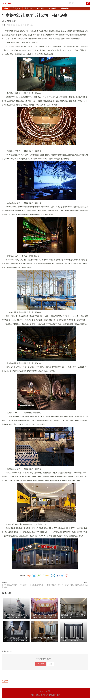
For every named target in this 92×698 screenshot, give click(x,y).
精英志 (38, 695)
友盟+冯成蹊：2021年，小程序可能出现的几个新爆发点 (67, 585)
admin (4, 21)
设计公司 (21, 25)
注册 (50, 664)
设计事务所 (29, 25)
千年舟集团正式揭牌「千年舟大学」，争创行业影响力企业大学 (22, 586)
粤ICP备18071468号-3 (54, 695)
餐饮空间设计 (12, 25)
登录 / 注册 (7, 3)
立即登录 (40, 664)
